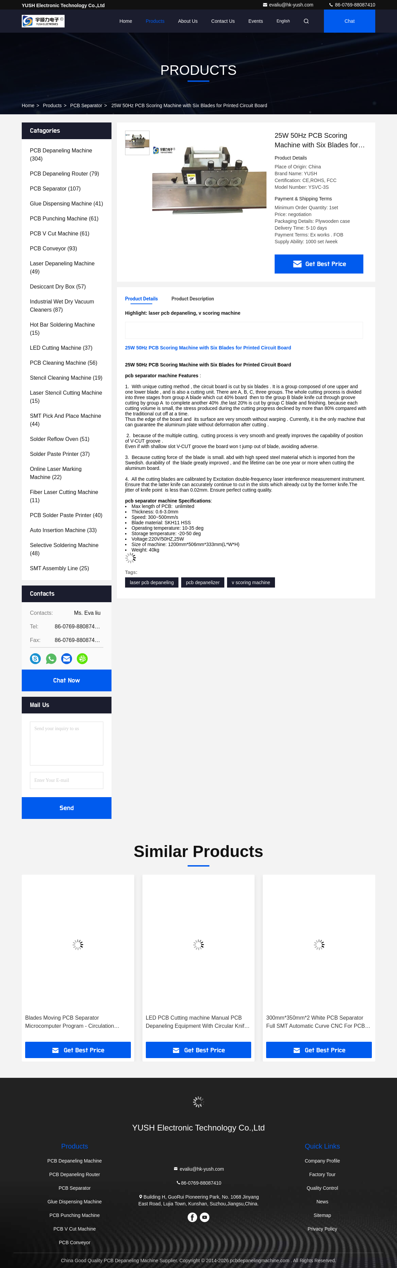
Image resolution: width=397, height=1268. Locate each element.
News (322, 1201)
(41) (66, 204)
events (255, 21)
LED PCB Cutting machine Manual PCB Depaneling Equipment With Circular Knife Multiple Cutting (196, 1022)
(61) (64, 218)
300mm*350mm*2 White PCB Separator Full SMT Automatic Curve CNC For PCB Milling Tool (315, 1022)
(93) (53, 248)
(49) (62, 268)
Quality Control (322, 1188)
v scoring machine (251, 582)
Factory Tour (322, 1174)
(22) (56, 473)
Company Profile (322, 1161)
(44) (65, 420)
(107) (55, 189)
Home (125, 21)
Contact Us (223, 21)
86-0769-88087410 (351, 4)
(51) (59, 439)
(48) (64, 549)
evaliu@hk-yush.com (288, 4)
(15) (62, 329)
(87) (62, 306)
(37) (61, 348)
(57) (58, 287)
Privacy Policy (322, 1229)
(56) (63, 363)
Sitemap (322, 1215)
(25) (59, 568)
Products (155, 21)
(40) (66, 515)
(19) (66, 378)
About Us (188, 21)
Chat (350, 21)
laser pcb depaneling (152, 582)
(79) (64, 174)
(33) (63, 530)
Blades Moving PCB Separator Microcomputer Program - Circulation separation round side (69, 1022)
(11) (64, 496)
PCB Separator (86, 105)
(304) (61, 155)
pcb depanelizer (203, 582)
